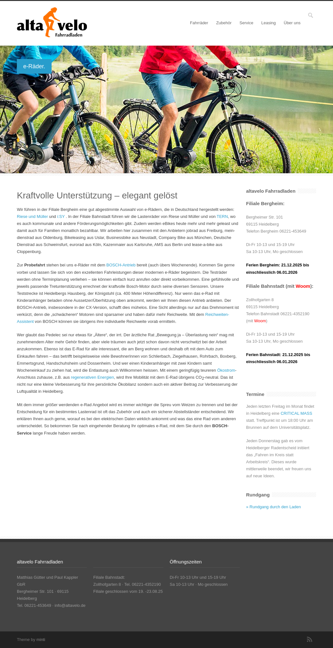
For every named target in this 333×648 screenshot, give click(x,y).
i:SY (61, 216)
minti (40, 639)
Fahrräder (199, 22)
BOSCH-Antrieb (121, 265)
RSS (309, 639)
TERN (222, 216)
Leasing (268, 22)
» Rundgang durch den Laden (273, 506)
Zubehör (223, 22)
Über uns (292, 22)
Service (246, 22)
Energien (105, 377)
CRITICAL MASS (296, 413)
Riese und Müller (32, 216)
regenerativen (83, 377)
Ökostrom (226, 370)
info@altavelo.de (70, 605)
